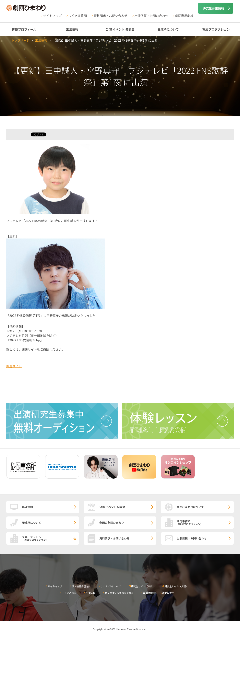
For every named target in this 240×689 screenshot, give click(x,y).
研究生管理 (168, 593)
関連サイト (14, 366)
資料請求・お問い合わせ (110, 15)
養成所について (168, 29)
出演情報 (72, 29)
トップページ (20, 40)
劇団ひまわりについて (190, 507)
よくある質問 (77, 15)
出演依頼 (90, 593)
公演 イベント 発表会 (120, 29)
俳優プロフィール (24, 29)
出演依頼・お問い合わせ (151, 15)
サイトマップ (52, 15)
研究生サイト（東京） (143, 586)
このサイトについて (111, 586)
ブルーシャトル (50, 538)
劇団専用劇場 (184, 15)
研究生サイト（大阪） (176, 586)
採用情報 (147, 593)
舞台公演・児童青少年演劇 (119, 593)
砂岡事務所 (205, 522)
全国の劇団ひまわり (111, 523)
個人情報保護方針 (81, 586)
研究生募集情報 (213, 8)
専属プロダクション (216, 29)
